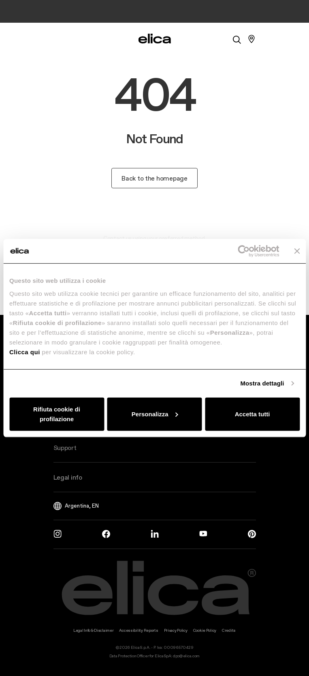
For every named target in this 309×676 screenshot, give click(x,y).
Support (65, 447)
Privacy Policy (176, 630)
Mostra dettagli (262, 383)
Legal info (67, 477)
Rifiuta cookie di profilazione (56, 413)
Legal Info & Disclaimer (93, 630)
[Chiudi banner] (297, 251)
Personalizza (155, 413)
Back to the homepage (154, 178)
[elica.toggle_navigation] (57, 39)
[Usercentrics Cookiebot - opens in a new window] (243, 251)
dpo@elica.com (186, 656)
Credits (229, 630)
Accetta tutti (252, 413)
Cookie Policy (204, 630)
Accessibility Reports (138, 630)
